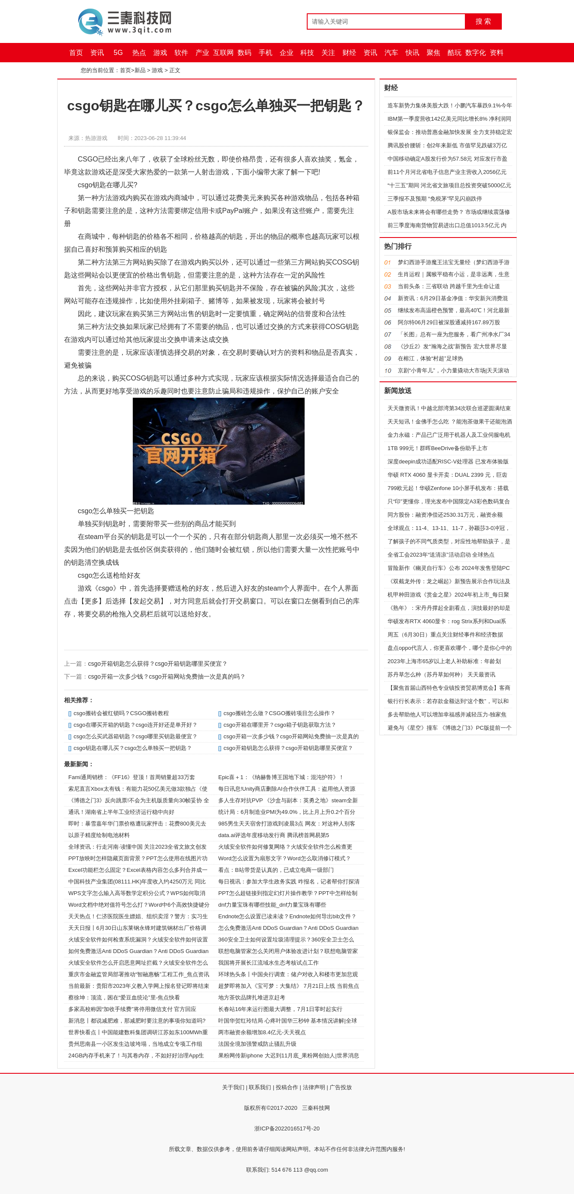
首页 (76, 52)
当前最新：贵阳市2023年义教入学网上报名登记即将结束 (138, 986)
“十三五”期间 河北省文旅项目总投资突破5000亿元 (449, 185)
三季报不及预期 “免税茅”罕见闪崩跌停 (435, 198)
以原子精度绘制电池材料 (99, 835)
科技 (307, 52)
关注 (328, 52)
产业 (202, 52)
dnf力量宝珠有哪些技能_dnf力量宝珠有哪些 (272, 905)
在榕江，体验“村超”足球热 (430, 358)
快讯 (412, 52)
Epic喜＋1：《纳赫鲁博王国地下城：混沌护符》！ (281, 777)
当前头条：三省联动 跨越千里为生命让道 (449, 286)
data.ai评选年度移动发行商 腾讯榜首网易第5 (273, 835)
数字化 (475, 52)
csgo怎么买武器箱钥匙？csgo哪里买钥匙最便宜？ (135, 736)
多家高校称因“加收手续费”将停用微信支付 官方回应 (132, 1009)
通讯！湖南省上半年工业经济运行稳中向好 (121, 812)
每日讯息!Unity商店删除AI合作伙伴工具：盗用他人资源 (286, 789)
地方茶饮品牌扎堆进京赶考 (251, 997)
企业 (286, 52)
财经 (349, 52)
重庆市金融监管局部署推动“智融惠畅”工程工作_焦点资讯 (138, 974)
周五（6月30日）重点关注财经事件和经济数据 (445, 634)
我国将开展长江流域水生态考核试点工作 (268, 962)
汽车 (391, 52)
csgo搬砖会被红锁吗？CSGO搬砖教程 (121, 713)
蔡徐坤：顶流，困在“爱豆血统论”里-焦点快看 (124, 997)
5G (118, 52)
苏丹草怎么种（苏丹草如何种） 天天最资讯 (441, 674)
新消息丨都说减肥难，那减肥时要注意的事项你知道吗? (136, 1020)
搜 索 (483, 21)
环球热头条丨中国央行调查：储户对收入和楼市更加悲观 (288, 974)
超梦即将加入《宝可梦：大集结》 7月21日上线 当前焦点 (288, 986)
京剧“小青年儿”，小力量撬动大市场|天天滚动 (453, 370)
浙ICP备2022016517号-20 (287, 1128)
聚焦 (433, 52)
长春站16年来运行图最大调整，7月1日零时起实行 (280, 1009)
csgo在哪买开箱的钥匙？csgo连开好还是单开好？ (135, 725)
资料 (497, 52)
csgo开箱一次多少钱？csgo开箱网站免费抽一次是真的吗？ (167, 676)
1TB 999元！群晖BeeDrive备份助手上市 (438, 448)
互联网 (223, 52)
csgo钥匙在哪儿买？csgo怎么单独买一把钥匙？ (132, 748)
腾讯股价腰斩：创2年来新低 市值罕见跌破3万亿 (447, 145)
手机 (265, 52)
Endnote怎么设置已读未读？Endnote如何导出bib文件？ (287, 916)
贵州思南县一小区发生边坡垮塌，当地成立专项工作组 (135, 1044)
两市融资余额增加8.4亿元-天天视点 (262, 1032)
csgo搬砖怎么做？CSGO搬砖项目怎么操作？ (279, 713)
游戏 (160, 52)
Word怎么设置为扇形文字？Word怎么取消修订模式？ (284, 858)
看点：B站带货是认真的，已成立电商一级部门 (276, 870)
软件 (181, 52)
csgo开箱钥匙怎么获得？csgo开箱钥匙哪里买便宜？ (158, 663)
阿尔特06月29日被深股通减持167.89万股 (449, 322)
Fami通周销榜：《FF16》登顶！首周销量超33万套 (131, 777)
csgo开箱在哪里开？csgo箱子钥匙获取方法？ (279, 725)
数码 (244, 52)
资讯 (97, 52)
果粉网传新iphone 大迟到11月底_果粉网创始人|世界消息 (288, 1055)
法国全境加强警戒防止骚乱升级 (257, 1044)
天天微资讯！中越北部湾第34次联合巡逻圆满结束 (449, 408)
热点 (139, 52)
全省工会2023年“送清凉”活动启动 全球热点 (441, 554)
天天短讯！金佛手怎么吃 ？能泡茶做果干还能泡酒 (450, 421)
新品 (140, 70)
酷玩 (454, 52)
